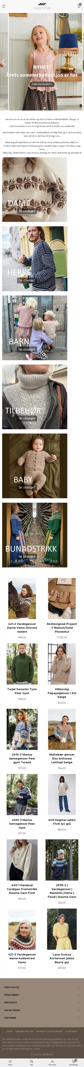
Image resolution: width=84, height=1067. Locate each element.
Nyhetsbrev (71, 1031)
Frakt (10, 1031)
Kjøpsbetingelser (25, 1031)
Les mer (5, 1048)
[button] (80, 61)
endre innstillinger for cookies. (27, 1048)
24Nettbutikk (47, 1054)
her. (77, 142)
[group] (42, 61)
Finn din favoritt (42, 84)
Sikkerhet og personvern (49, 1031)
